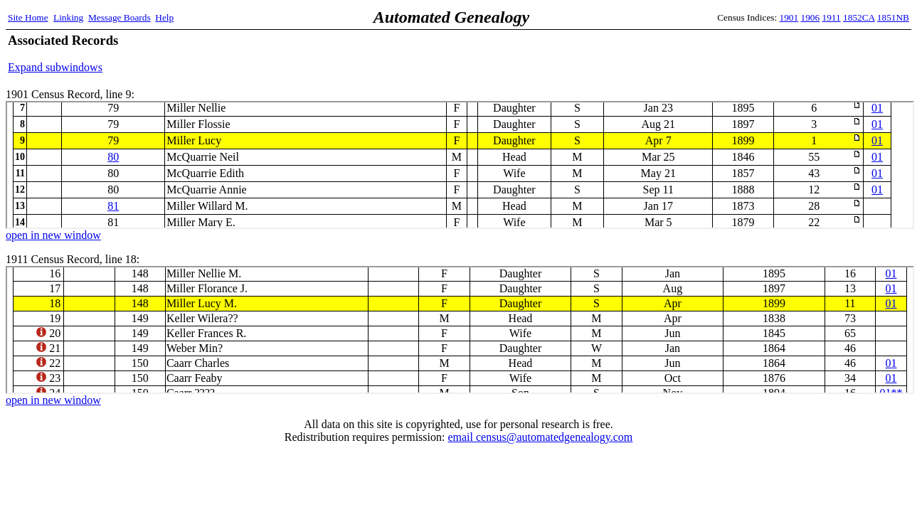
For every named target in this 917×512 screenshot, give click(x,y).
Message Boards (119, 17)
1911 (831, 17)
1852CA (858, 17)
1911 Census (460, 330)
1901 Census (460, 165)
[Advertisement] (742, 53)
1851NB (893, 17)
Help (164, 17)
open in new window (53, 235)
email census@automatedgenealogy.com (539, 437)
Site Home (28, 17)
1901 (789, 17)
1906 (810, 17)
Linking (68, 17)
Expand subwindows (55, 67)
